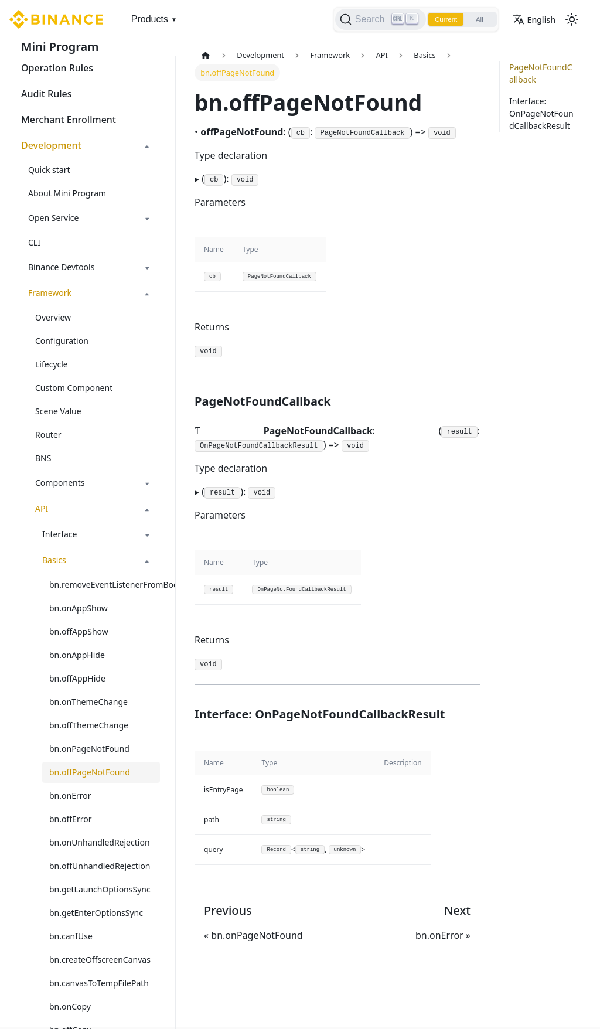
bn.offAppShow (78, 631)
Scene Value (58, 411)
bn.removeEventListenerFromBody (104, 584)
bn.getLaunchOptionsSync (100, 889)
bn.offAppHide (77, 678)
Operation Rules (57, 68)
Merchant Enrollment (68, 119)
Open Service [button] (53, 217)
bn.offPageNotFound (89, 772)
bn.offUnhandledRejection (100, 865)
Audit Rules (46, 93)
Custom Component (73, 387)
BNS (43, 458)
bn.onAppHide (77, 654)
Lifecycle (51, 364)
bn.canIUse (71, 936)
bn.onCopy (70, 1006)
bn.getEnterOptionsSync (96, 912)
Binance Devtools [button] (61, 266)
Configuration (61, 340)
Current (442, 19)
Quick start (49, 169)
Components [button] (59, 482)
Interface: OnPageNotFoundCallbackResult (541, 113)
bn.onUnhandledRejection (99, 842)
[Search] (374, 19)
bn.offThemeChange (88, 725)
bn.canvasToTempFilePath (99, 983)
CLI (34, 242)
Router (48, 434)
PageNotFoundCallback (540, 73)
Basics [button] (54, 559)
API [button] (41, 508)
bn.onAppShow (78, 608)
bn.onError (70, 795)
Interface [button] (59, 534)
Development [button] (51, 145)
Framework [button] (49, 292)
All (478, 19)
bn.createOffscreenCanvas (100, 959)
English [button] (534, 19)
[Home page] (206, 55)
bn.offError (70, 818)
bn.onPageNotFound (89, 748)
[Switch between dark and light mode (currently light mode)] (571, 19)
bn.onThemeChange (88, 701)
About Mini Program (67, 193)
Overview (53, 317)
